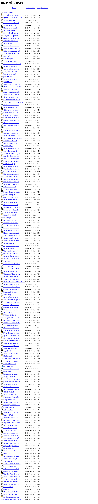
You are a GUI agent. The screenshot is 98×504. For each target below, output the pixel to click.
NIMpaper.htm (8, 410)
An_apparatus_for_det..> (11, 176)
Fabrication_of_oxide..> (11, 440)
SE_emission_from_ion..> (11, 338)
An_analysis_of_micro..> (11, 15)
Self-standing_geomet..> (11, 297)
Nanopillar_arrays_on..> (11, 330)
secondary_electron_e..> (11, 305)
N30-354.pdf (7, 261)
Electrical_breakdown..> (11, 387)
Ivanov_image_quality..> (11, 353)
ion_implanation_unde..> (11, 166)
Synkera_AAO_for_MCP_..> (12, 18)
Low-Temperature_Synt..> (11, 300)
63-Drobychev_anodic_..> (11, 100)
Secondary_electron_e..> (11, 30)
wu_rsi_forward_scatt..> (11, 225)
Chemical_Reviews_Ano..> (12, 499)
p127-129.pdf (7, 76)
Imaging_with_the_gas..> (11, 412)
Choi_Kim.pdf (8, 59)
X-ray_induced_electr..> (11, 61)
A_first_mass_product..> (11, 279)
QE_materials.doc (9, 448)
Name (14, 8)
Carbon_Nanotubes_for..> (11, 287)
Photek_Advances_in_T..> (11, 66)
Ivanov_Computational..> (11, 476)
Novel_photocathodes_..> (11, 235)
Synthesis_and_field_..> (11, 335)
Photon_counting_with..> (11, 97)
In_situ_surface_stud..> (10, 394)
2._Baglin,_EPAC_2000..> (11, 317)
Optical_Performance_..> (11, 120)
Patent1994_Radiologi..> (11, 125)
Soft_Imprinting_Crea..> (11, 346)
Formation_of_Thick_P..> (11, 210)
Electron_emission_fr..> (11, 79)
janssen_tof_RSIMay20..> (11, 382)
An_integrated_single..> (11, 361)
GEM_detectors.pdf (9, 466)
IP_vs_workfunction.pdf (11, 53)
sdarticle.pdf (7, 217)
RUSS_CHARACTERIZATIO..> (13, 102)
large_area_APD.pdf (9, 74)
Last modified (30, 8)
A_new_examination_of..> (11, 92)
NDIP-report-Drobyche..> (11, 358)
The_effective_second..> (11, 182)
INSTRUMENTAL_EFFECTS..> (14, 282)
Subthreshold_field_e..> (11, 230)
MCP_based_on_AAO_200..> (12, 87)
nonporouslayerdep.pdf (10, 433)
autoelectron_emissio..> (10, 115)
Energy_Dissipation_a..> (11, 376)
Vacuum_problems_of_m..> (12, 274)
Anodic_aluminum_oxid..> (11, 464)
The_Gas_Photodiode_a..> (11, 474)
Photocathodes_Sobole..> (11, 328)
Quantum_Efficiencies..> (11, 253)
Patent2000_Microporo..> (11, 179)
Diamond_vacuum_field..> (11, 323)
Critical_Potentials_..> (10, 407)
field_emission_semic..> (11, 425)
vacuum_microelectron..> (11, 69)
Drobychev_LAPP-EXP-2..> (12, 135)
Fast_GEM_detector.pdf (11, 159)
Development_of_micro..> (11, 84)
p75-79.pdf (6, 56)
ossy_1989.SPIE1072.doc (11, 423)
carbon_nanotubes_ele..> (11, 469)
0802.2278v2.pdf (8, 392)
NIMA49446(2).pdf (9, 315)
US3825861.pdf (8, 146)
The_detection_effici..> (10, 251)
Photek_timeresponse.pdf (11, 233)
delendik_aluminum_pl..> (11, 156)
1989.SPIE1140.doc (9, 364)
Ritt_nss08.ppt (8, 461)
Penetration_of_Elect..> (10, 143)
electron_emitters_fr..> (10, 112)
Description (44, 8)
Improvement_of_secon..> (11, 207)
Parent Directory (8, 12)
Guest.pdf (6, 489)
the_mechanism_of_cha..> (11, 456)
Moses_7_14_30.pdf (9, 215)
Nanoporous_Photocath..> (11, 264)
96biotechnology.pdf (9, 20)
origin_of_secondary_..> (11, 246)
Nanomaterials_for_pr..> (11, 46)
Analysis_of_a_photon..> (11, 35)
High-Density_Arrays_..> (11, 169)
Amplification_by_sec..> (11, 369)
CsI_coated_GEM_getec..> (12, 161)
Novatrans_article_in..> (10, 212)
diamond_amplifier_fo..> (11, 482)
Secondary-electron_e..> (11, 389)
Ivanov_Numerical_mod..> (11, 192)
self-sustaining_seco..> (10, 41)
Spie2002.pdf (7, 43)
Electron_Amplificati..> (10, 89)
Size (38, 8)
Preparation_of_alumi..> (11, 202)
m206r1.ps (6, 453)
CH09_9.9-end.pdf (9, 164)
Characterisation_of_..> (10, 171)
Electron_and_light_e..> (11, 451)
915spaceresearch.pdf (10, 25)
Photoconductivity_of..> (11, 184)
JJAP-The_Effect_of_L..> (11, 197)
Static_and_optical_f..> (10, 205)
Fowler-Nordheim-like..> (11, 276)
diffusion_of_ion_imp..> (11, 110)
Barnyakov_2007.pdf (10, 71)
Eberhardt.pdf (7, 356)
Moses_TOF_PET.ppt (10, 458)
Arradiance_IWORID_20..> (12, 430)
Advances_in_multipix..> (11, 325)
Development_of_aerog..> (11, 128)
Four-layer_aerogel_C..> (11, 258)
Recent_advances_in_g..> (11, 153)
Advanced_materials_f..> (11, 302)
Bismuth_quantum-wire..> (11, 189)
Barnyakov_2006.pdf (10, 141)
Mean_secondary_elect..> (11, 48)
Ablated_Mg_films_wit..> (11, 130)
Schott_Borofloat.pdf (10, 151)
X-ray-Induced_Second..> (11, 33)
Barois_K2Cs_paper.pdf (11, 438)
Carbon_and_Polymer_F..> (11, 289)
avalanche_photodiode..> (11, 38)
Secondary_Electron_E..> (11, 220)
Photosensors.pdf (8, 243)
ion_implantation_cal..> (10, 107)
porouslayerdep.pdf (9, 194)
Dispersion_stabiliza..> (10, 417)
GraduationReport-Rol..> (11, 471)
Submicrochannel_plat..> (11, 256)
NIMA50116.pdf (8, 266)
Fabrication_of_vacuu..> (11, 284)
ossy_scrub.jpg (8, 366)
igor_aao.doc (7, 312)
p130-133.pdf (7, 82)
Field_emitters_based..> (11, 200)
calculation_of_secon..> (10, 223)
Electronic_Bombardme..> (11, 435)
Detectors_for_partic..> (10, 343)
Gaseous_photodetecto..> (11, 307)
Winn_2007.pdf (8, 415)
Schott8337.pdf (8, 487)
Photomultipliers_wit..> (10, 271)
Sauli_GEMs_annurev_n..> (12, 484)
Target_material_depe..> (11, 94)
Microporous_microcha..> (11, 174)
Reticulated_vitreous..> (10, 292)
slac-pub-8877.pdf (9, 399)
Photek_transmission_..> (11, 443)
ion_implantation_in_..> (11, 148)
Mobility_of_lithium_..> (11, 123)
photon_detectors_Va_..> (11, 494)
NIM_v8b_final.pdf (9, 187)
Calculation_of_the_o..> (11, 118)
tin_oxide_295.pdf (9, 248)
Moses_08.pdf (7, 294)
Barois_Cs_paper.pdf (10, 428)
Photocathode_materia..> (11, 28)
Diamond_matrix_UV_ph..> (12, 64)
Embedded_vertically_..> (11, 348)
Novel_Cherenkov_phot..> (11, 333)
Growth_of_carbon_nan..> (11, 379)
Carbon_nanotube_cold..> (11, 341)
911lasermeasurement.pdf (11, 51)
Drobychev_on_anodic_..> (11, 479)
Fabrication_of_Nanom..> (11, 238)
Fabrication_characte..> (10, 402)
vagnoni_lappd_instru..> (11, 446)
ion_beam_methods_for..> (11, 497)
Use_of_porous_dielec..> (11, 23)
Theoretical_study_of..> (11, 384)
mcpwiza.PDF (7, 351)
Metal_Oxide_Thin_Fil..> (11, 492)
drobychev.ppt (7, 371)
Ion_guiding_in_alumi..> (11, 374)
